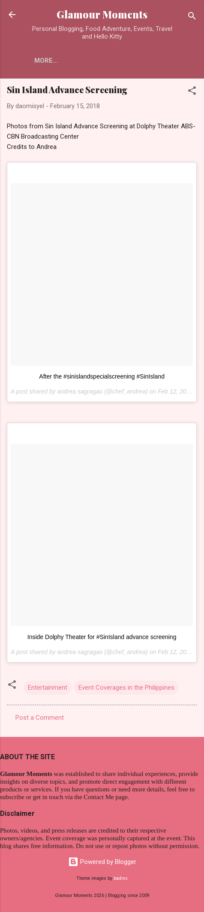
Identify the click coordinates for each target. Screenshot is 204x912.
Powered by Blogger (102, 862)
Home (43, 60)
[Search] (192, 17)
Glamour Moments (102, 14)
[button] (192, 92)
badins (121, 878)
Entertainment (47, 687)
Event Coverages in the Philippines (126, 687)
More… (80, 60)
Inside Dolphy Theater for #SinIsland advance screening (102, 636)
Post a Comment (39, 717)
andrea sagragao (79, 391)
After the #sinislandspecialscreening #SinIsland (102, 376)
